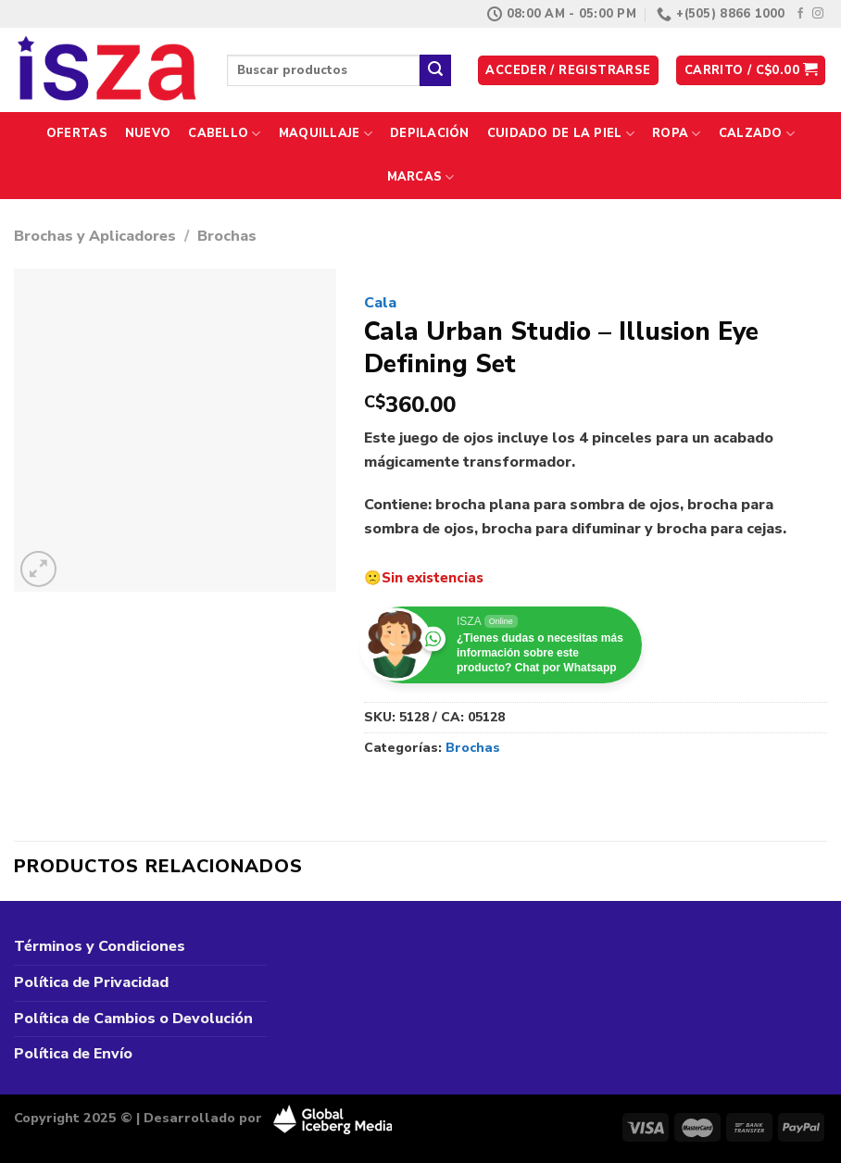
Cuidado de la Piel (560, 134)
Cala (380, 303)
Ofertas (76, 133)
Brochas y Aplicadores (95, 236)
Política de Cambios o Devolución (133, 1018)
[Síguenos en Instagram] (817, 13)
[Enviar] (435, 70)
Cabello (224, 134)
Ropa (676, 134)
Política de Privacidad (91, 982)
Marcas (421, 177)
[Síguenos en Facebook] (800, 13)
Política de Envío (73, 1054)
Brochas (227, 236)
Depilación (430, 133)
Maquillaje (325, 134)
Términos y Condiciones (99, 946)
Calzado (757, 134)
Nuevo (147, 133)
